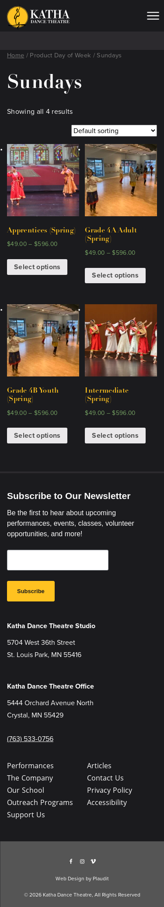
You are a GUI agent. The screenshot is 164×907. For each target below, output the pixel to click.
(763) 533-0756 (30, 739)
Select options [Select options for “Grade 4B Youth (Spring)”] (37, 435)
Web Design (70, 878)
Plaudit (101, 878)
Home (15, 55)
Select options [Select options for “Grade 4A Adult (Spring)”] (115, 275)
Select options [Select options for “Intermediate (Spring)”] (115, 435)
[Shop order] (114, 131)
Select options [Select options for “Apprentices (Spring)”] (37, 267)
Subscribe (31, 591)
